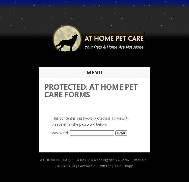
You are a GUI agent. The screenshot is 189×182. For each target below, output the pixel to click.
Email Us (139, 159)
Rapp (129, 166)
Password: (83, 132)
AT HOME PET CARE (55, 159)
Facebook (86, 166)
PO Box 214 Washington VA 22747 (101, 159)
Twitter (104, 166)
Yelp (118, 166)
